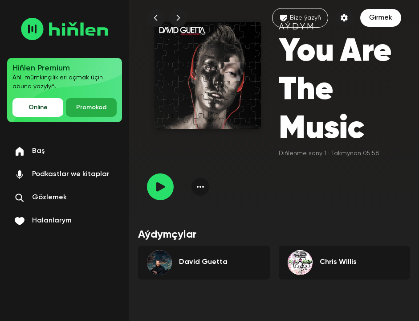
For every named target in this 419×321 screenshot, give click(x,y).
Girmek (380, 17)
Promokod (91, 107)
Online (38, 107)
